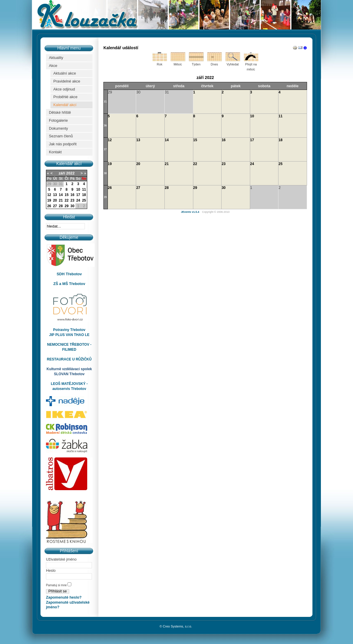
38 (105, 173)
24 (78, 200)
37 (105, 149)
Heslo (51, 570)
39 (105, 197)
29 (66, 206)
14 (61, 195)
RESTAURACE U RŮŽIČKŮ (69, 359)
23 (72, 200)
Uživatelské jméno (61, 559)
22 (66, 200)
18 (84, 195)
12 (49, 195)
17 (78, 195)
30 (72, 206)
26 (49, 206)
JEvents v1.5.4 (190, 211)
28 (61, 206)
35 (105, 101)
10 (78, 189)
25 (84, 200)
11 (84, 189)
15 (66, 195)
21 (61, 200)
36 (105, 125)
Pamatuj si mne (56, 585)
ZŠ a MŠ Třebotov (69, 283)
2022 (70, 173)
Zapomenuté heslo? (64, 597)
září (62, 173)
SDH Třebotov (69, 274)
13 (55, 195)
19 (49, 200)
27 (55, 206)
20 (55, 200)
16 (72, 195)
